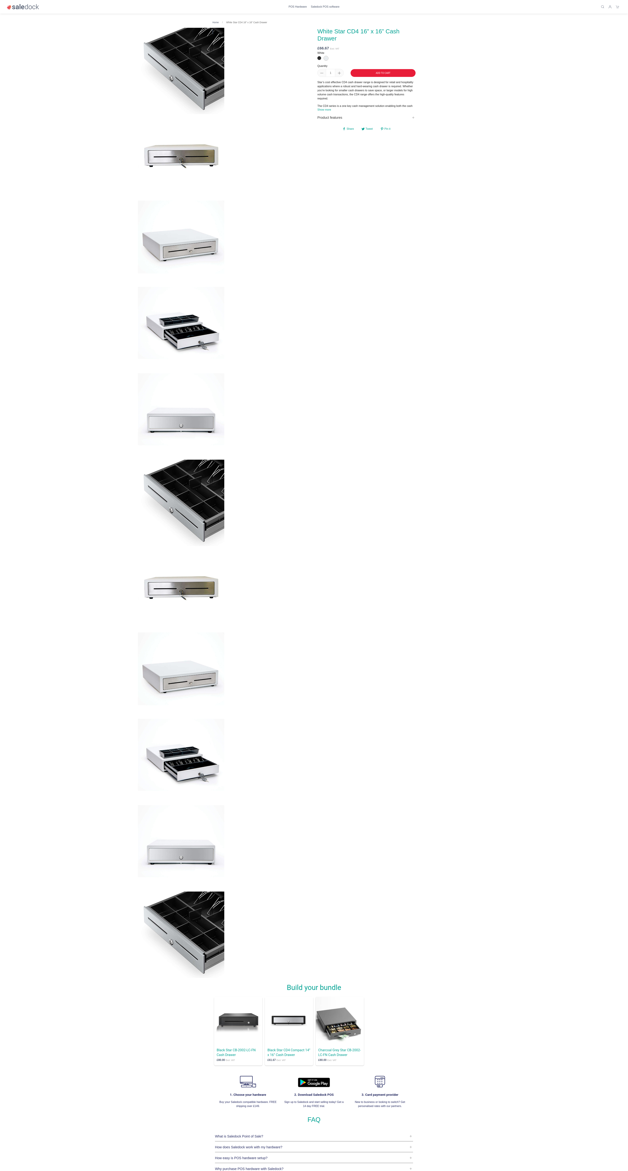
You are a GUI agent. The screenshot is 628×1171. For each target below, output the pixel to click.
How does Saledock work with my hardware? (248, 1147)
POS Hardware (298, 6)
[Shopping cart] (617, 7)
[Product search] (602, 7)
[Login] (610, 7)
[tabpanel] (181, 157)
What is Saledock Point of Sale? (239, 1136)
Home (215, 22)
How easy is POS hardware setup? (241, 1158)
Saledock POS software (325, 6)
